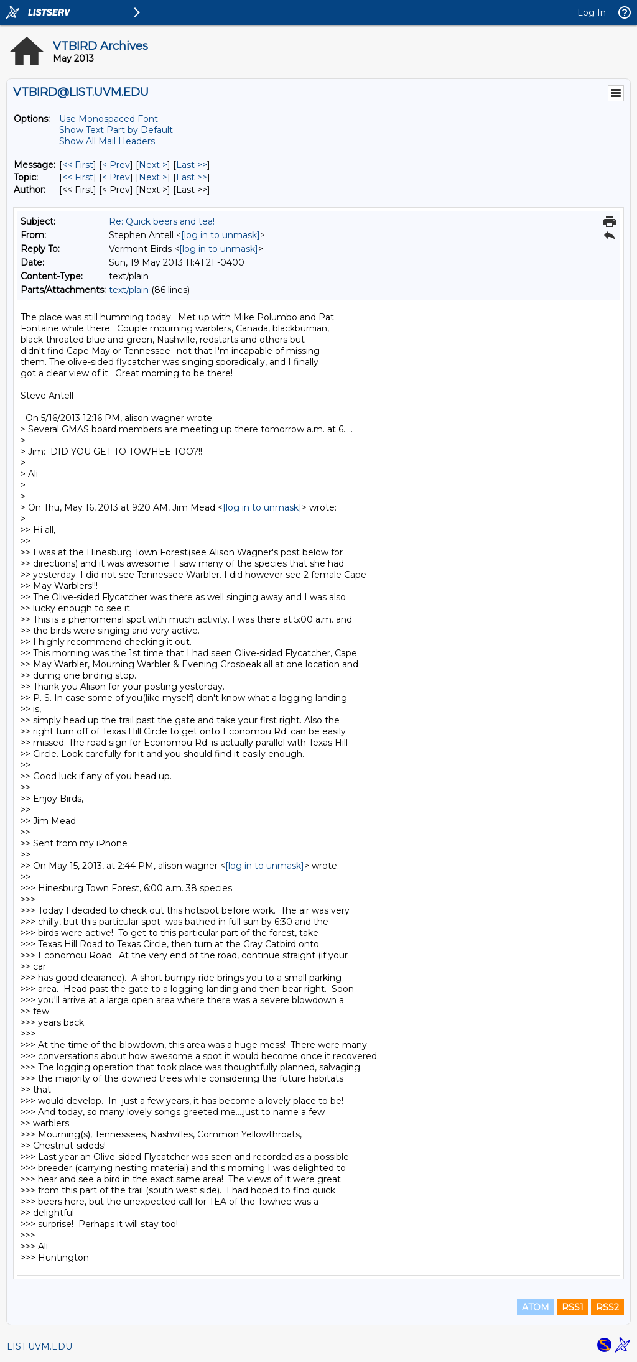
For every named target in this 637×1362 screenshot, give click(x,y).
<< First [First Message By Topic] (77, 177)
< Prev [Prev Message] (116, 164)
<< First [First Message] (77, 164)
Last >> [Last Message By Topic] (191, 177)
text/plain (129, 289)
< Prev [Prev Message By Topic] (116, 177)
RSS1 (573, 1307)
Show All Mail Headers (107, 141)
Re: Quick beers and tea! (162, 221)
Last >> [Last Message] (191, 164)
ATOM (535, 1307)
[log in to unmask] (220, 235)
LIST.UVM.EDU (39, 1346)
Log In (591, 12)
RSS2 (607, 1307)
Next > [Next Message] (153, 164)
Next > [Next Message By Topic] (153, 177)
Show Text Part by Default (116, 130)
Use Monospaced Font (108, 118)
